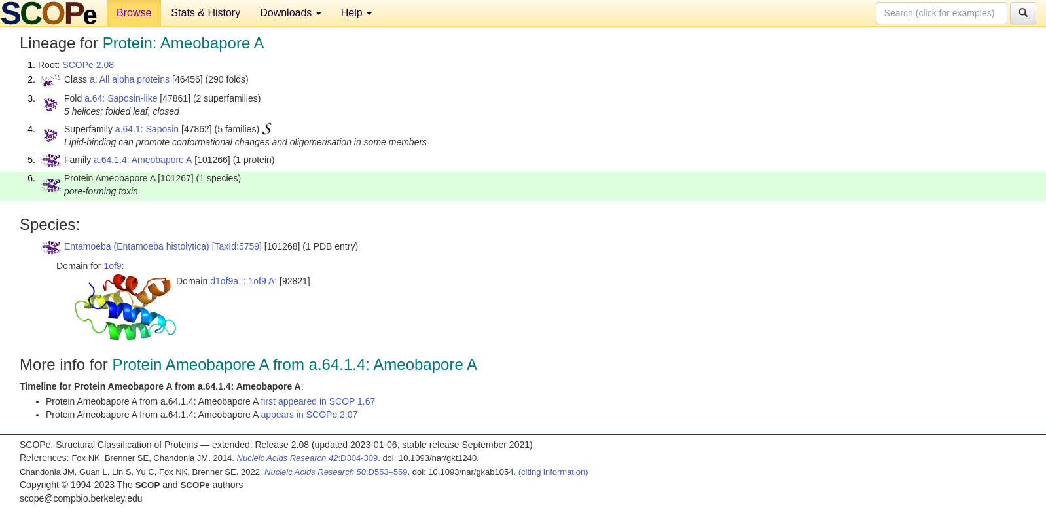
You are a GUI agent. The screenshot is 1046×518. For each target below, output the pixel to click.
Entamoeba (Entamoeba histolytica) (136, 246)
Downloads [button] (290, 12)
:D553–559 (336, 472)
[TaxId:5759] (237, 246)
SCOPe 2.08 (88, 65)
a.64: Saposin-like (120, 98)
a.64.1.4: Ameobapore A (143, 160)
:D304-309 (307, 458)
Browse (134, 12)
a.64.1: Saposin (147, 129)
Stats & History (205, 12)
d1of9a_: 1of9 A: (243, 281)
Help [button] (356, 12)
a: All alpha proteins (130, 79)
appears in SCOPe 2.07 (309, 414)
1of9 (112, 266)
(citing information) (553, 472)
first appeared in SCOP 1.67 (318, 401)
